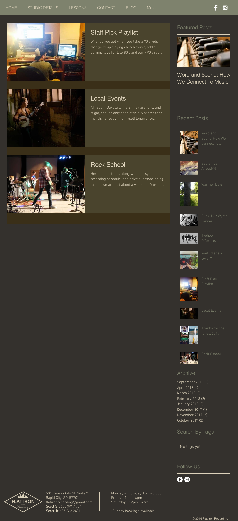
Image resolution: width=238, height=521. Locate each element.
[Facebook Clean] (216, 8)
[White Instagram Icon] (225, 8)
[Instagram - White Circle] (187, 479)
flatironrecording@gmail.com (69, 502)
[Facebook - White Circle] (180, 479)
